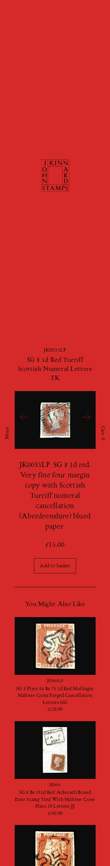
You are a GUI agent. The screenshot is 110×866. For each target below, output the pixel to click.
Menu (7, 433)
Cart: (102, 433)
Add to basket (55, 566)
